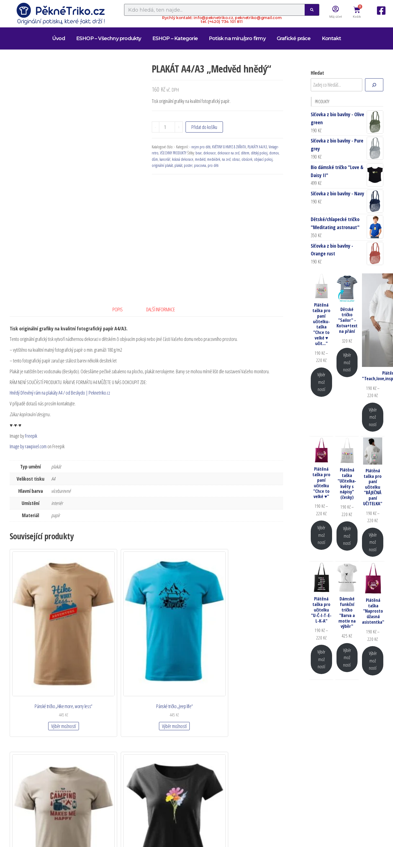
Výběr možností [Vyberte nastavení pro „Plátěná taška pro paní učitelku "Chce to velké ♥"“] (321, 534)
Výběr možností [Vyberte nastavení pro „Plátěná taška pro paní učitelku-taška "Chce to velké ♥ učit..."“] (321, 381)
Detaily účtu (176, 718)
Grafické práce (294, 38)
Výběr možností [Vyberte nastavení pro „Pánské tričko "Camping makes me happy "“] (181, 665)
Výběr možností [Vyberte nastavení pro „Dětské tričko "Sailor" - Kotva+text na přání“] (347, 362)
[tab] (122, 309)
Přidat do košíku (204, 127)
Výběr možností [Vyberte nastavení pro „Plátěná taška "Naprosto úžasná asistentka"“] (373, 660)
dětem (245, 153)
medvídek (213, 159)
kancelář (165, 159)
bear (199, 153)
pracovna (200, 165)
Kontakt (331, 38)
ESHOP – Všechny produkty (108, 38)
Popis (117, 309)
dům (155, 159)
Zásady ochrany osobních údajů (202, 760)
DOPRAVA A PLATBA (187, 739)
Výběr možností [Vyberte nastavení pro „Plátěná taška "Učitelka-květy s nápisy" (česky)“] (347, 535)
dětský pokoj (259, 153)
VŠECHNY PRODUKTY (173, 153)
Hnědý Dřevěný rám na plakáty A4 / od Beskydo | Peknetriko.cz (60, 392)
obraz (236, 159)
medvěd (200, 159)
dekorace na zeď (228, 153)
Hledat (317, 72)
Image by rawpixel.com (28, 446)
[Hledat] (374, 84)
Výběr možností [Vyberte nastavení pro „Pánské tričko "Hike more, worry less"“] (39, 665)
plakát (178, 165)
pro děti (213, 165)
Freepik (31, 435)
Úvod (58, 38)
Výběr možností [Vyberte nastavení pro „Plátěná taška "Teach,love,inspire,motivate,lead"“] (373, 417)
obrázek (247, 159)
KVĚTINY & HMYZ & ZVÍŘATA (229, 146)
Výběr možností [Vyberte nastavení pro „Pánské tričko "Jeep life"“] (110, 659)
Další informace (160, 309)
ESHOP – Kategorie (175, 38)
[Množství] (167, 127)
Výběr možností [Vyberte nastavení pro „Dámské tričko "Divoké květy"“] (251, 659)
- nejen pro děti (199, 146)
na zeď (226, 159)
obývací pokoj (263, 159)
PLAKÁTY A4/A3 (257, 146)
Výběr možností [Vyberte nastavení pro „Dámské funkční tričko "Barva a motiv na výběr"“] (347, 657)
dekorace (209, 153)
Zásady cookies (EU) (186, 771)
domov (274, 153)
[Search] (312, 9)
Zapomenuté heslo (186, 729)
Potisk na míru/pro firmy (237, 38)
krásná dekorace (182, 159)
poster (188, 165)
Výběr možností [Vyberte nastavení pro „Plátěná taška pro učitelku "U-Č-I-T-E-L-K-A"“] (321, 659)
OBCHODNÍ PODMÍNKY (191, 750)
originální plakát (162, 165)
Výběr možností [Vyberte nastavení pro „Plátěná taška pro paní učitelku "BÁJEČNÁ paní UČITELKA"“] (373, 542)
